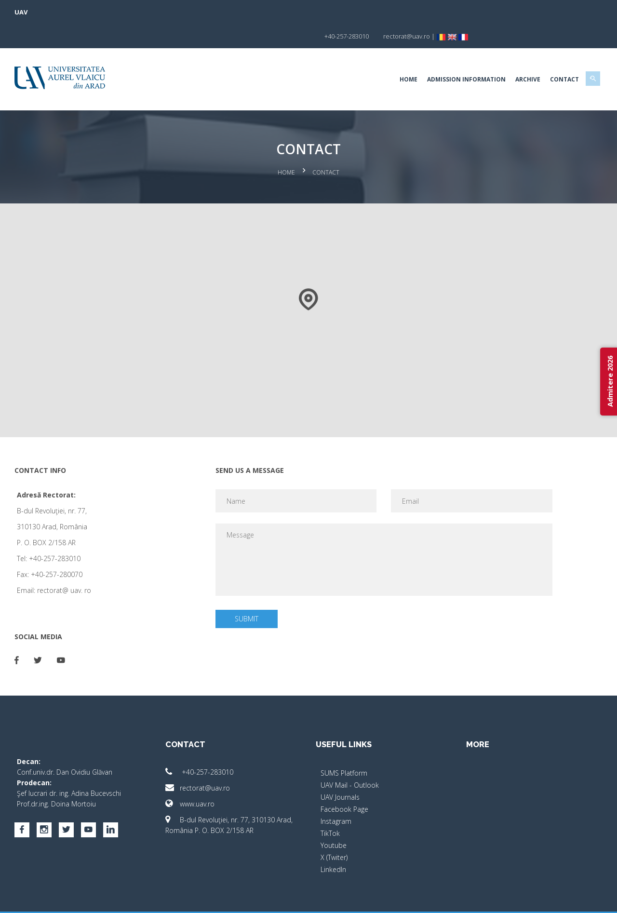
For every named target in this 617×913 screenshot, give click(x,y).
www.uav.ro (195, 777)
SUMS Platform (344, 746)
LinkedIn (333, 842)
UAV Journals (340, 770)
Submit (250, 592)
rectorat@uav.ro (203, 761)
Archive (515, 55)
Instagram (336, 794)
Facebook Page (344, 782)
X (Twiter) (334, 830)
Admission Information (454, 55)
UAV (33, 12)
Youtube (334, 818)
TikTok (330, 806)
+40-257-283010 (205, 745)
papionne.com (539, 899)
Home (396, 55)
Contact (552, 55)
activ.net (579, 899)
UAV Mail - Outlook (350, 758)
